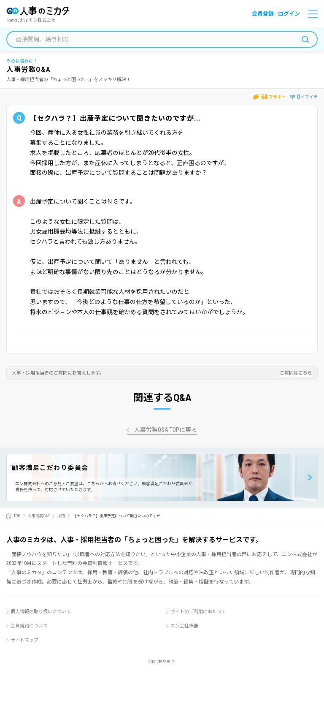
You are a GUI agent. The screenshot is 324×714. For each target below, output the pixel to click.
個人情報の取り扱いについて (41, 611)
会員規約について (29, 626)
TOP (17, 516)
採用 (61, 516)
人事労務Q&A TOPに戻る (165, 430)
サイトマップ (24, 640)
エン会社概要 (184, 626)
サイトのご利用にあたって (198, 611)
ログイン (289, 13)
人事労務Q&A (38, 516)
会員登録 (263, 13)
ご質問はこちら (296, 373)
